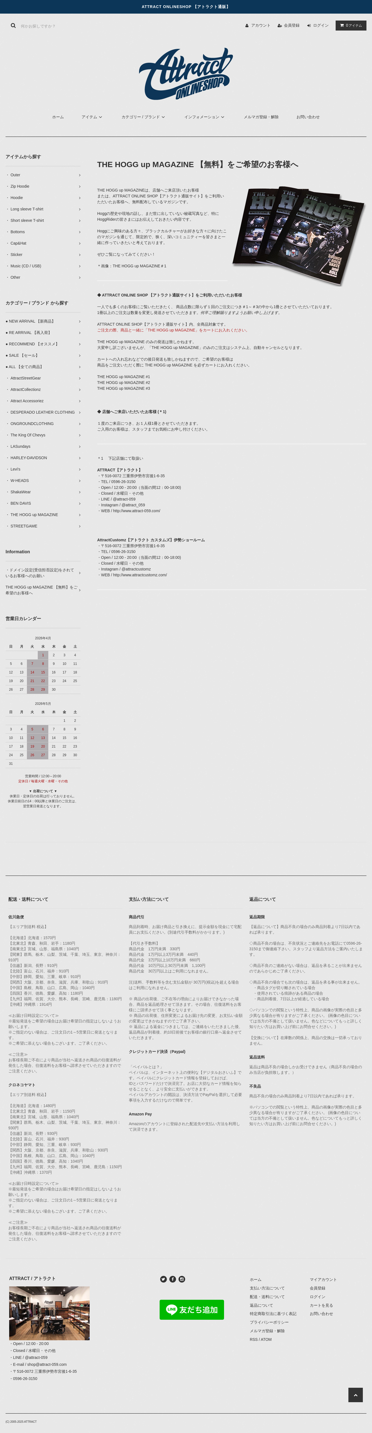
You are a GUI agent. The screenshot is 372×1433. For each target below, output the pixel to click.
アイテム (350, 25)
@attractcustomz (136, 569)
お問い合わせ (308, 117)
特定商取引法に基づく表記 (273, 1313)
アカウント (261, 25)
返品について (261, 1305)
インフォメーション (205, 117)
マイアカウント (323, 1279)
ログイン (321, 25)
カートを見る (321, 1305)
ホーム (58, 117)
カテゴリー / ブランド (144, 117)
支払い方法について (267, 1288)
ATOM (266, 1339)
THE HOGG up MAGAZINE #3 (123, 388)
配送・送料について (267, 1296)
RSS (254, 1339)
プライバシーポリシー (269, 1322)
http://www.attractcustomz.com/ (140, 575)
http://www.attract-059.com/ (136, 511)
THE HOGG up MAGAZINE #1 (123, 376)
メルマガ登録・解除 (261, 117)
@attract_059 (133, 505)
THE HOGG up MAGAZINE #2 (123, 382)
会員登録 (292, 25)
